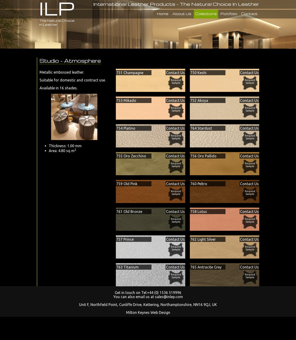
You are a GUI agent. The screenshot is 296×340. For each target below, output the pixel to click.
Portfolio (229, 14)
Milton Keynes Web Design (148, 312)
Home (162, 14)
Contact (249, 14)
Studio (49, 60)
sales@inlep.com (169, 297)
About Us (181, 14)
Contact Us (175, 73)
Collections (206, 14)
